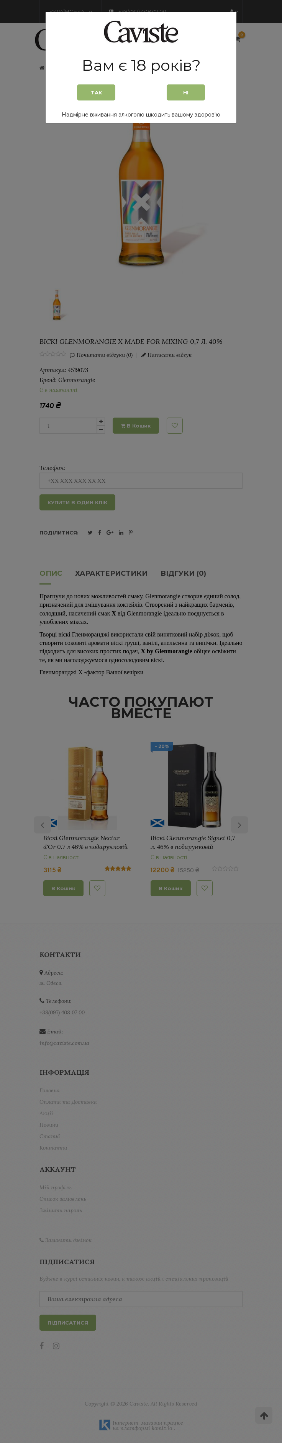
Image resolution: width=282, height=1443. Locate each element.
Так (96, 92)
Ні (186, 92)
